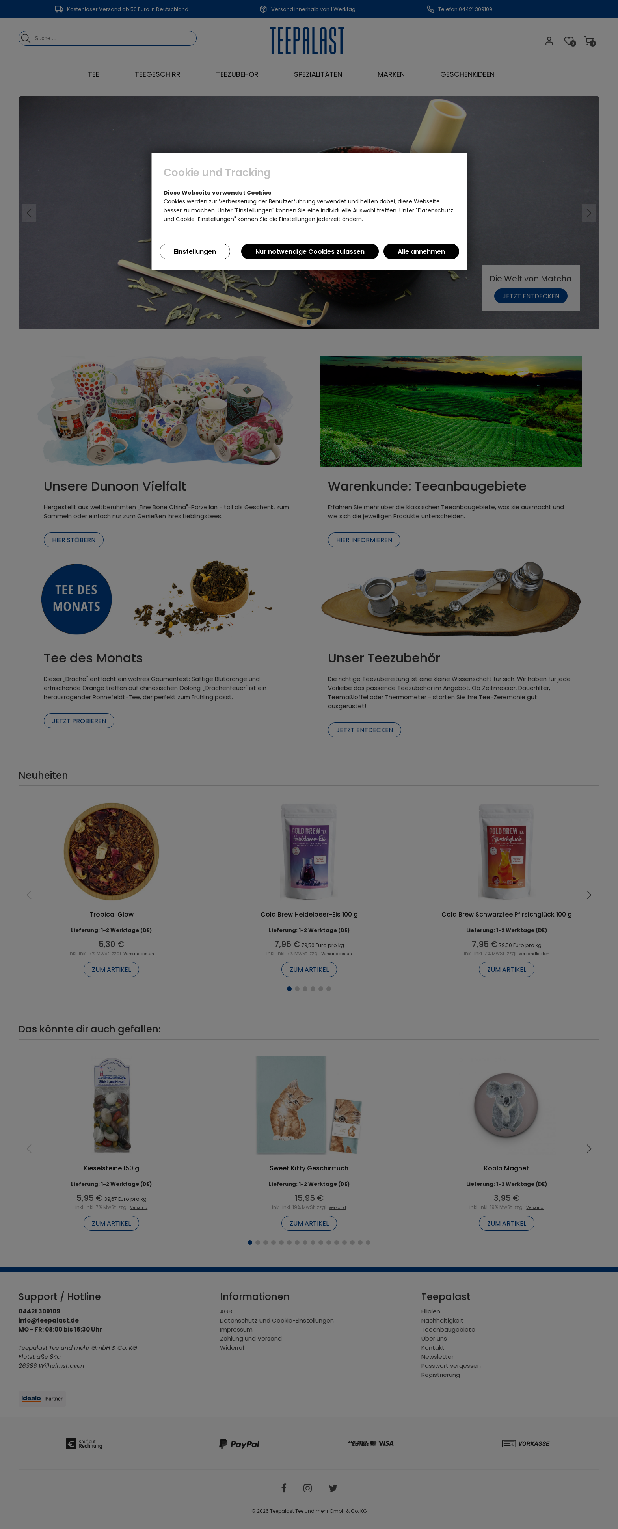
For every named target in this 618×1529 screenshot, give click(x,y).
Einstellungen (195, 251)
